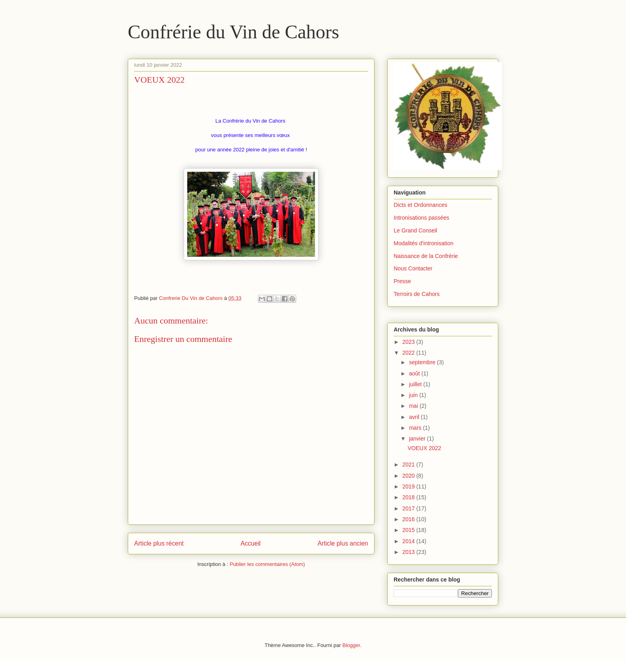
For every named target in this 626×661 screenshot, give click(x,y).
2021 (409, 464)
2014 (409, 541)
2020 (409, 475)
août (415, 373)
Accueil (251, 543)
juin (414, 395)
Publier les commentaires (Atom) (267, 564)
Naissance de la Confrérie (426, 256)
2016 (409, 519)
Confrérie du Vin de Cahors (233, 31)
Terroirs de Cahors (417, 294)
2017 (409, 508)
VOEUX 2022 (424, 448)
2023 (409, 342)
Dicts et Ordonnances (421, 205)
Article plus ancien (342, 543)
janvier (418, 438)
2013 (409, 552)
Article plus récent (159, 543)
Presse (402, 281)
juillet (416, 384)
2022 (409, 352)
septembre (423, 362)
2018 (409, 497)
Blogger (351, 645)
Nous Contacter (413, 268)
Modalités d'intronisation (424, 243)
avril (415, 417)
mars (416, 428)
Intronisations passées (421, 217)
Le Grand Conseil (415, 230)
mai (414, 406)
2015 (409, 530)
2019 (409, 486)
